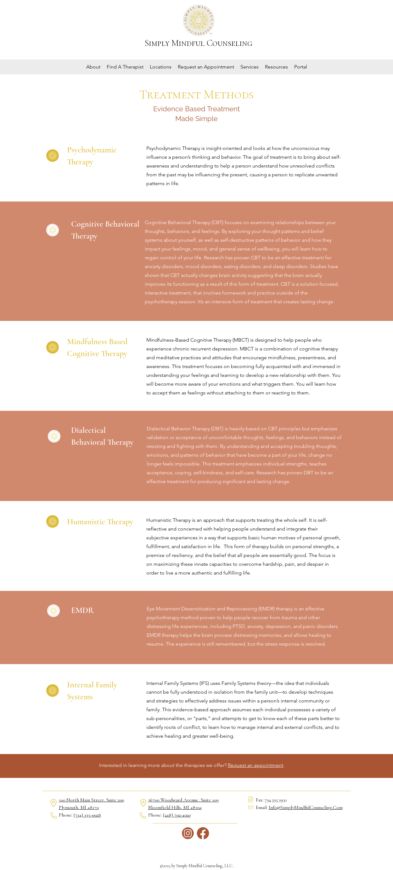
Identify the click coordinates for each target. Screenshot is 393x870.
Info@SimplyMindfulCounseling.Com (306, 807)
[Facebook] (203, 833)
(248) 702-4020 (177, 815)
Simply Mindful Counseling (198, 43)
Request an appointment (255, 765)
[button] (93, 67)
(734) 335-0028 (87, 815)
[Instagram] (188, 833)
